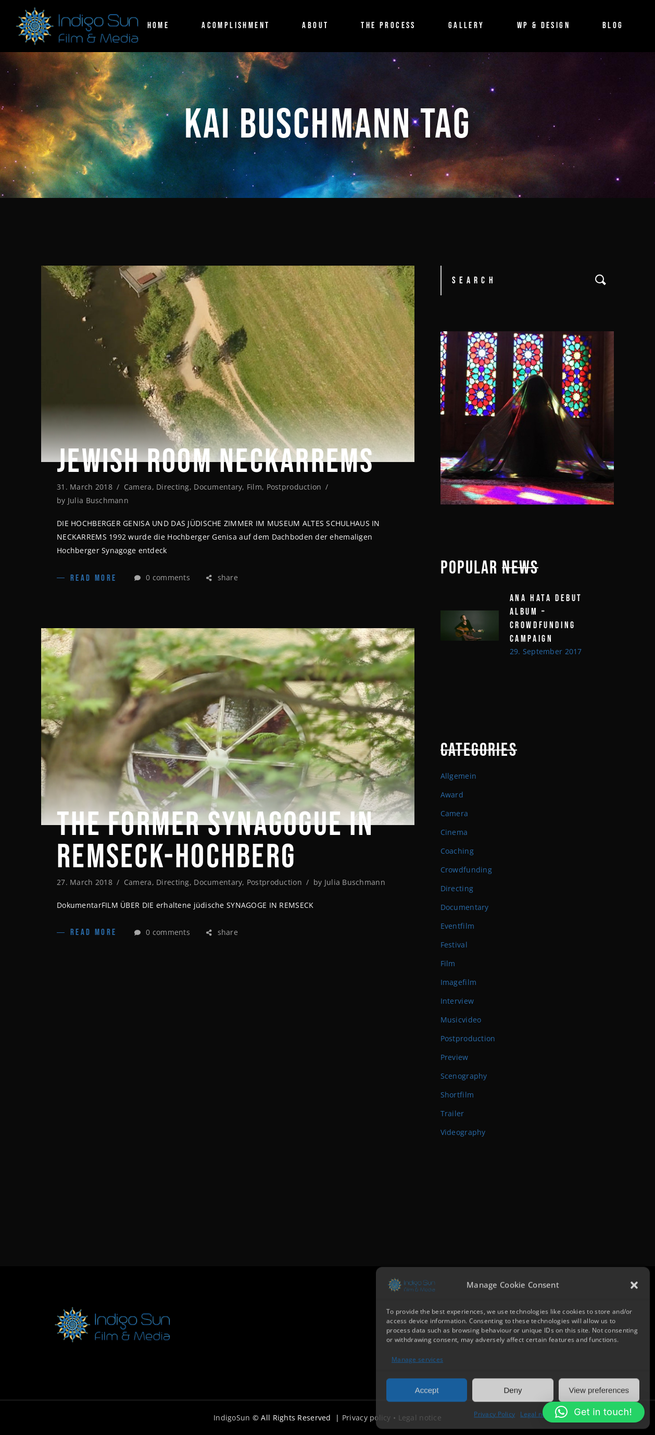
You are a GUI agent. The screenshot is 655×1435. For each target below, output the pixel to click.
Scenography (463, 1076)
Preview (454, 1057)
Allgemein (458, 776)
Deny (512, 1388)
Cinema (454, 832)
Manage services (417, 1358)
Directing (173, 487)
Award (451, 795)
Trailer (452, 1113)
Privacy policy (366, 1417)
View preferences (599, 1388)
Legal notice (538, 1413)
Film (254, 487)
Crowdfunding (466, 870)
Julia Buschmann (98, 500)
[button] (634, 1284)
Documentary (218, 487)
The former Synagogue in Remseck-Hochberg (215, 841)
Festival (454, 945)
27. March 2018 (84, 882)
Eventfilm (457, 926)
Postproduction (294, 487)
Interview (457, 1001)
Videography (463, 1132)
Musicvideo (461, 1020)
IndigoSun (231, 1417)
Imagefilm (458, 982)
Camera (138, 487)
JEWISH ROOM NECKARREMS (215, 462)
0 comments (162, 577)
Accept (427, 1388)
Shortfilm (457, 1095)
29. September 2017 (546, 651)
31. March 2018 (84, 487)
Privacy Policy (494, 1413)
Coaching (457, 851)
